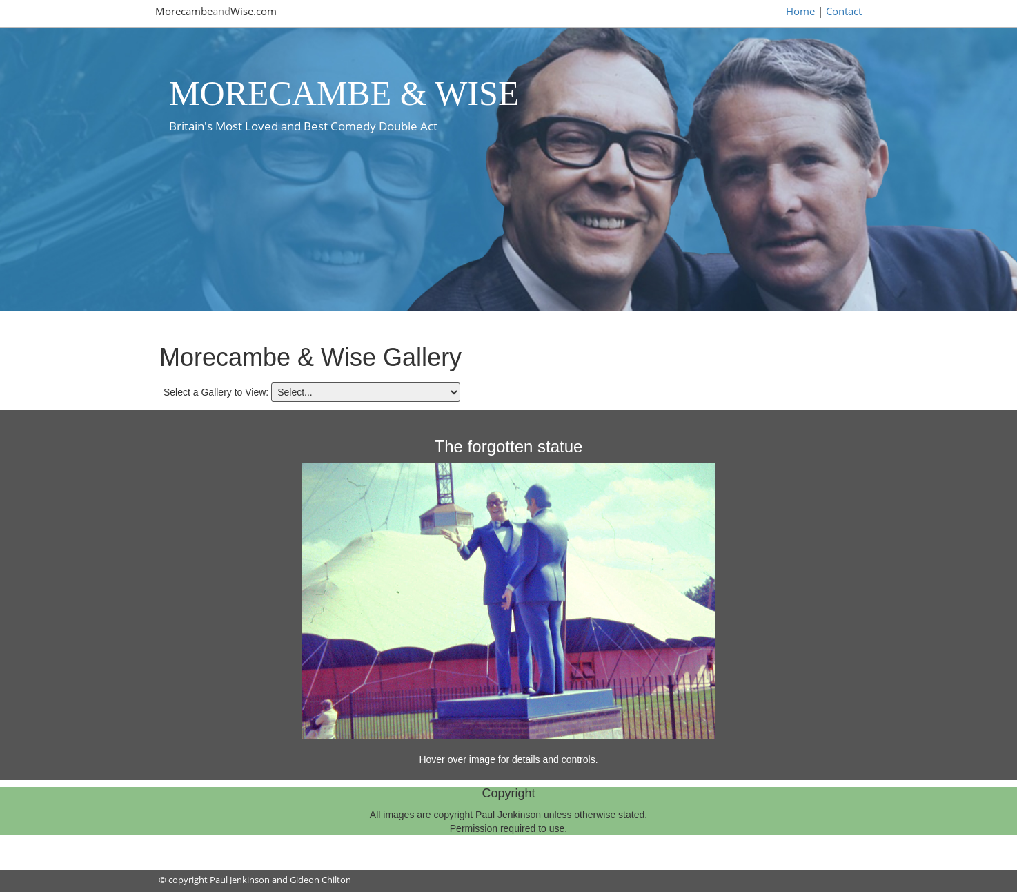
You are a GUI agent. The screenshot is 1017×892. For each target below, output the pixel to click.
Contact (844, 11)
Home (800, 11)
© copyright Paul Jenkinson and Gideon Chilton (255, 879)
